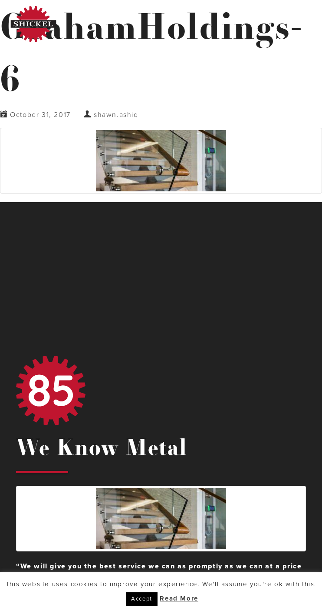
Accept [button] (141, 598)
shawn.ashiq (116, 114)
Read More (179, 598)
